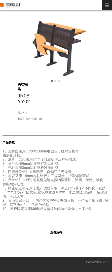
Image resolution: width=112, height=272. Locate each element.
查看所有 (56, 232)
